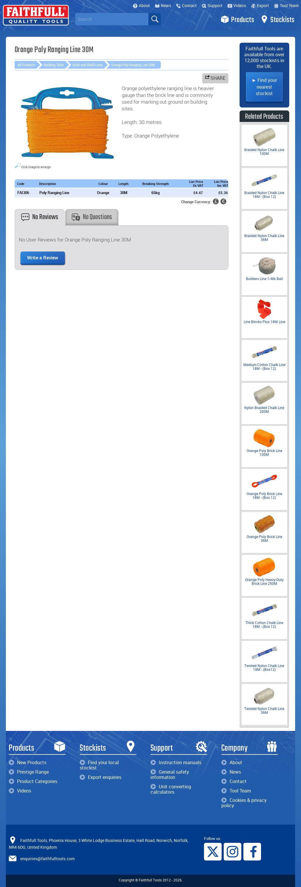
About (141, 5)
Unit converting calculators (170, 789)
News (163, 5)
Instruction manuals (175, 762)
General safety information (169, 774)
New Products (27, 762)
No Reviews (39, 217)
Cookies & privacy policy (244, 803)
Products (237, 19)
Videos (237, 5)
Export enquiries (100, 777)
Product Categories (33, 781)
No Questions (92, 217)
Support (212, 5)
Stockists (277, 19)
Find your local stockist (99, 765)
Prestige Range (29, 772)
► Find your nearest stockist (264, 87)
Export (260, 5)
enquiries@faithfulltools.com (47, 858)
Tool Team (286, 5)
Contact (186, 5)
